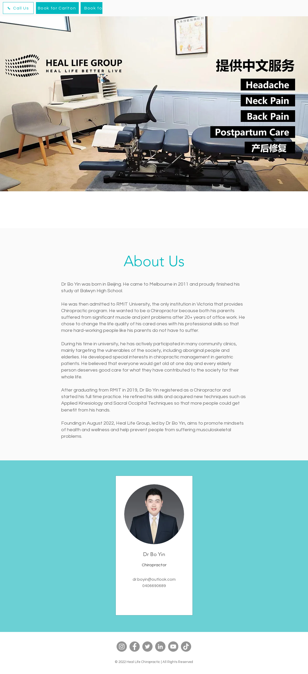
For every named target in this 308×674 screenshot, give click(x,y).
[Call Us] (18, 8)
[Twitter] (147, 646)
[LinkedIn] (160, 646)
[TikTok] (186, 646)
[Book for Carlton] (57, 8)
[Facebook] (134, 646)
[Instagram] (122, 646)
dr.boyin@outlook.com (154, 579)
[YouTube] (173, 646)
